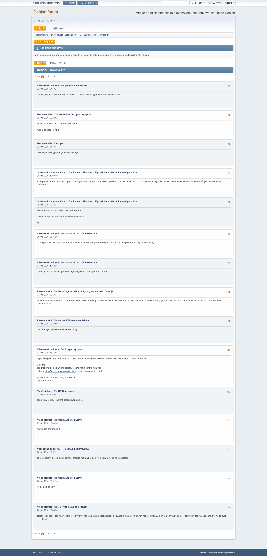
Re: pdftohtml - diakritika (74, 85)
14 (53, 76)
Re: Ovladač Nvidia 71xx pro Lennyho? (70, 114)
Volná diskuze (44, 391)
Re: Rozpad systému (72, 349)
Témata (52, 63)
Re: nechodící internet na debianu (72, 320)
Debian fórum (45, 12)
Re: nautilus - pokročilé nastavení (79, 233)
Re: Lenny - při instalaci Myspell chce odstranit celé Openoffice (103, 172)
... (51, 76)
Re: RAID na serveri (64, 391)
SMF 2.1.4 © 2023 (38, 552)
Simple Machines (54, 552)
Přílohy (62, 63)
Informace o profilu (44, 41)
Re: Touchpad (56, 143)
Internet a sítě (44, 291)
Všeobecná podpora (48, 85)
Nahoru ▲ (231, 552)
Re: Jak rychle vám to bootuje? (71, 507)
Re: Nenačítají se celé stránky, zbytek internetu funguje (83, 291)
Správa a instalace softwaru (52, 172)
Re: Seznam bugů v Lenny (75, 449)
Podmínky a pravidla (217, 552)
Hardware (42, 114)
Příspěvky (40, 63)
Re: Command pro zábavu (68, 420)
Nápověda (203, 552)
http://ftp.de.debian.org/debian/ (56, 368)
